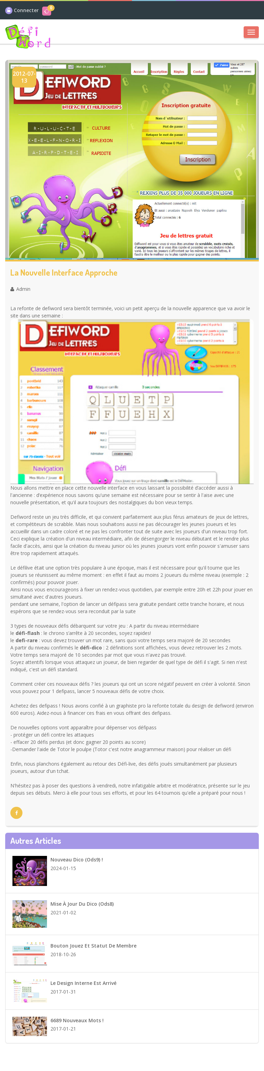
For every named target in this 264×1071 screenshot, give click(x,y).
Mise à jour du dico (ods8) (82, 904)
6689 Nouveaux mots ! (77, 1020)
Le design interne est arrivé (83, 983)
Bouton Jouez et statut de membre (93, 945)
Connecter (26, 10)
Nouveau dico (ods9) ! (76, 859)
